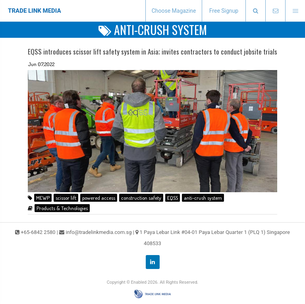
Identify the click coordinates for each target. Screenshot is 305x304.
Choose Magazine (174, 11)
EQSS (172, 198)
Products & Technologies (62, 208)
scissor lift (66, 198)
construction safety (141, 198)
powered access (98, 198)
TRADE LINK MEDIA (34, 10)
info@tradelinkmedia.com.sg (98, 232)
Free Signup (223, 11)
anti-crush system (203, 198)
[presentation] (255, 11)
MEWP (43, 198)
